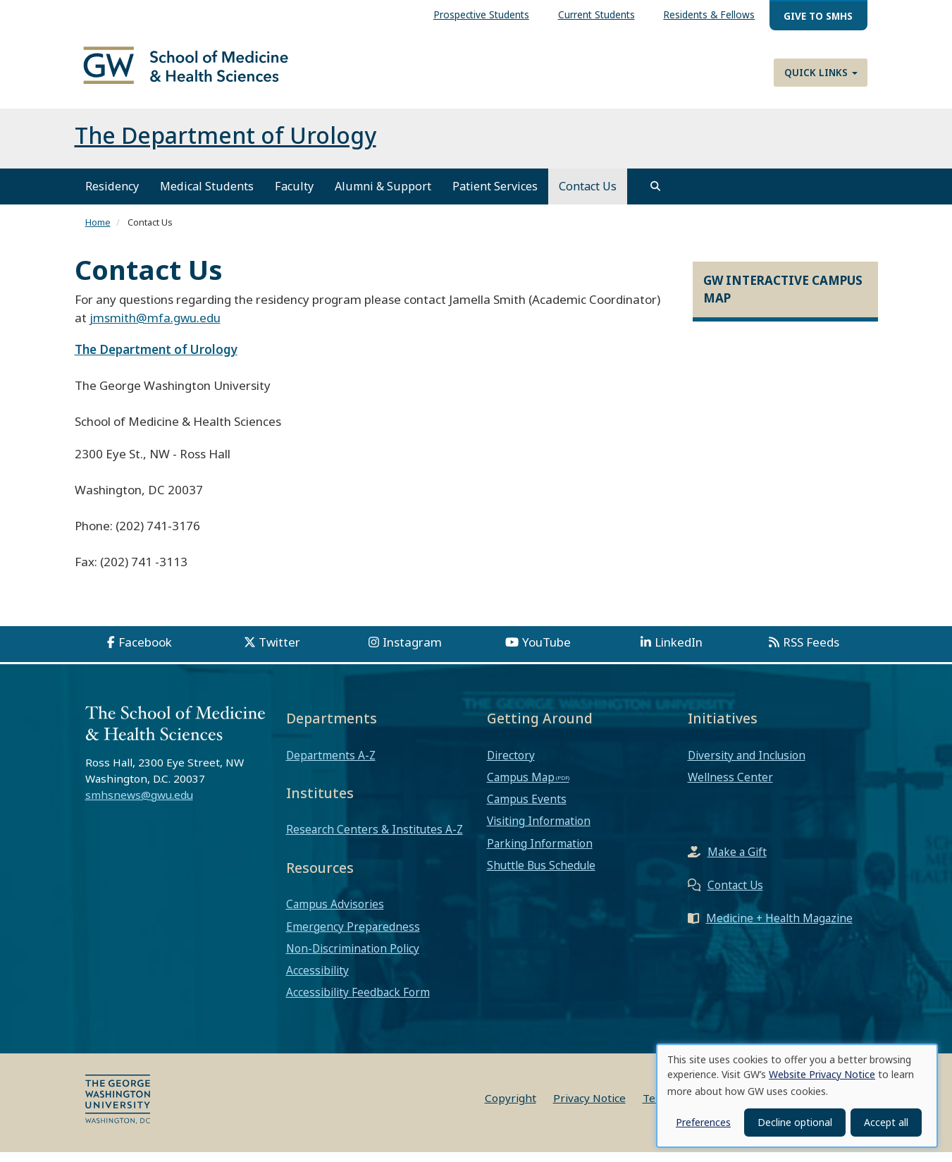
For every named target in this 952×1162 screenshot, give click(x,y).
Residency (112, 196)
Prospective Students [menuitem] (481, 14)
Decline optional (795, 1122)
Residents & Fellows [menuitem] (709, 14)
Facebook (145, 652)
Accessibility (317, 980)
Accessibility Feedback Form (358, 1002)
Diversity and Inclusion (746, 764)
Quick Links (821, 72)
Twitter (279, 652)
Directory (511, 764)
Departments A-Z (331, 764)
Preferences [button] (703, 1122)
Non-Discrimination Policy (352, 958)
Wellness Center (730, 787)
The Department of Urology (225, 145)
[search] (655, 196)
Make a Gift (737, 862)
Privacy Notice (589, 1108)
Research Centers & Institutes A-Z (374, 839)
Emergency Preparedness (353, 936)
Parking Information (540, 852)
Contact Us (588, 196)
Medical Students (207, 196)
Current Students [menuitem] (596, 14)
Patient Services (495, 196)
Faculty (294, 196)
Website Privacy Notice (822, 1074)
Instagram (412, 652)
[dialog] (797, 1096)
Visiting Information (539, 831)
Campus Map (521, 787)
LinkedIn (679, 652)
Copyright (510, 1108)
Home (98, 232)
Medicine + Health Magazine (779, 928)
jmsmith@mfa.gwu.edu (155, 327)
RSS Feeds (811, 652)
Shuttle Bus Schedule (541, 875)
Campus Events (527, 809)
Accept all (886, 1122)
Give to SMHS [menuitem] (818, 16)
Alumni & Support (383, 196)
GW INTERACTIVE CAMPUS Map (783, 298)
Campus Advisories (335, 914)
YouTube (546, 652)
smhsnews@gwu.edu (139, 804)
